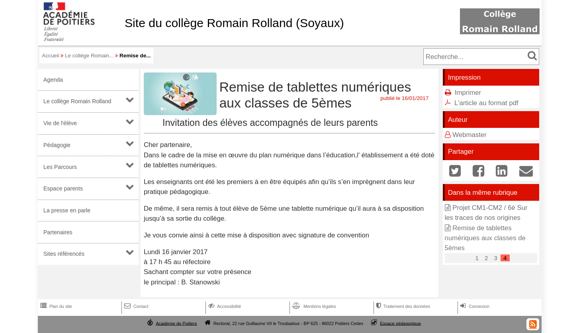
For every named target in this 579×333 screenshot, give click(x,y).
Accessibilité (224, 306)
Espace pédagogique (400, 323)
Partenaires (57, 232)
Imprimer (468, 92)
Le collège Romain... (89, 56)
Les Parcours (60, 167)
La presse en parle (66, 210)
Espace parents (63, 188)
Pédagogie (56, 145)
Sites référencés (63, 254)
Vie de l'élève (60, 123)
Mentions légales (313, 306)
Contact (136, 306)
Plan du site (55, 306)
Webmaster (469, 135)
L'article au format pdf (486, 103)
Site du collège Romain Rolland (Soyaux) (234, 22)
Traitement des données (402, 306)
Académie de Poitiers (176, 323)
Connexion (474, 306)
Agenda (53, 79)
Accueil (50, 56)
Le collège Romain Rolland (77, 101)
